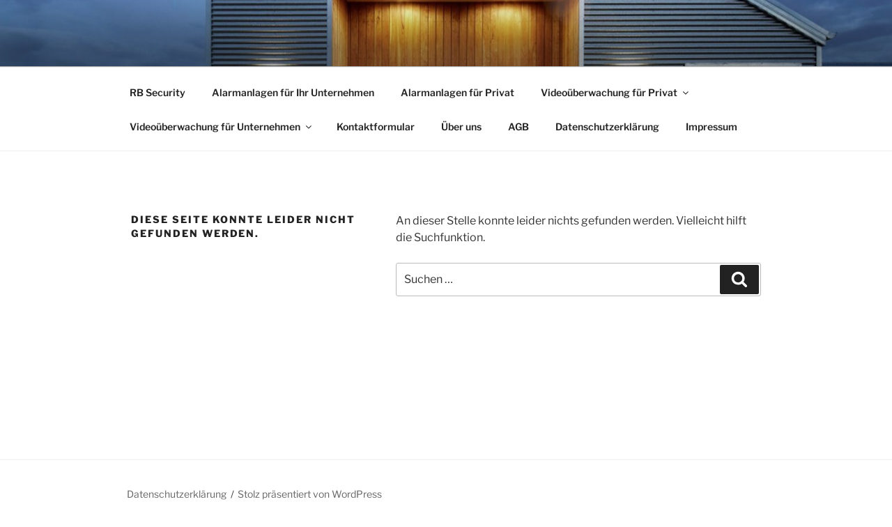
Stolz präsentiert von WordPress (310, 494)
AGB (518, 126)
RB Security (157, 92)
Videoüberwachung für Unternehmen (222, 126)
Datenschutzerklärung (607, 126)
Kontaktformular (376, 126)
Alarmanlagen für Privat (457, 92)
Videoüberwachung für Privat (616, 92)
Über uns (461, 126)
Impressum (711, 126)
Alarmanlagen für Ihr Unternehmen (293, 92)
